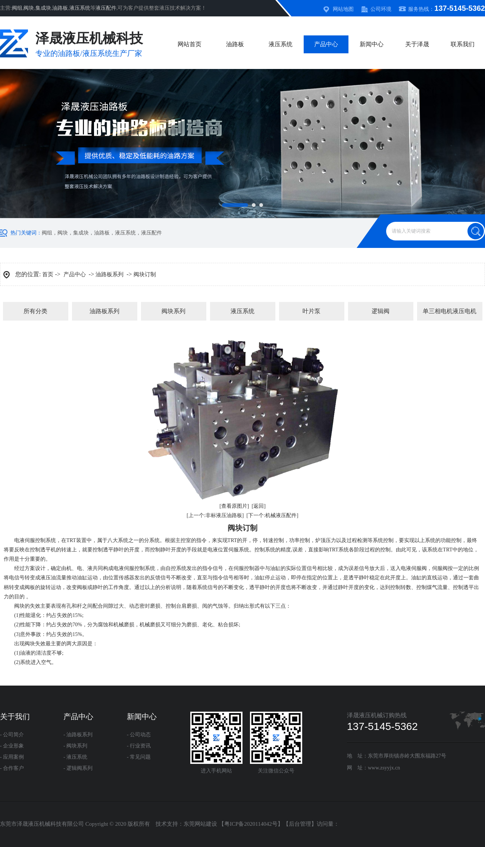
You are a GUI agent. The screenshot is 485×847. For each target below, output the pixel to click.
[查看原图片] (234, 506)
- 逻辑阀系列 (78, 768)
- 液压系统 (75, 757)
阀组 (17, 8)
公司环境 (380, 9)
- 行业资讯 (139, 746)
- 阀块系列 (75, 746)
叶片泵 (311, 311)
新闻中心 (372, 44)
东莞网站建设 (200, 824)
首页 (47, 274)
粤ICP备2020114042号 (251, 824)
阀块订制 (145, 274)
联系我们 (463, 44)
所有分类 (35, 311)
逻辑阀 (380, 311)
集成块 (43, 8)
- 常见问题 (139, 757)
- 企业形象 (12, 746)
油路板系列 (109, 274)
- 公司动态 (139, 734)
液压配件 (106, 8)
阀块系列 (173, 311)
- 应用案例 (12, 757)
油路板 (60, 8)
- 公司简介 (12, 734)
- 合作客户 (12, 768)
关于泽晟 (417, 44)
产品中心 (326, 44)
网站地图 (343, 9)
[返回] (259, 506)
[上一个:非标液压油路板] (215, 515)
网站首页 (189, 44)
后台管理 (300, 824)
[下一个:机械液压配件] (272, 515)
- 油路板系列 (78, 734)
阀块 (29, 8)
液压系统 (79, 8)
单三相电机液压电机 (449, 311)
